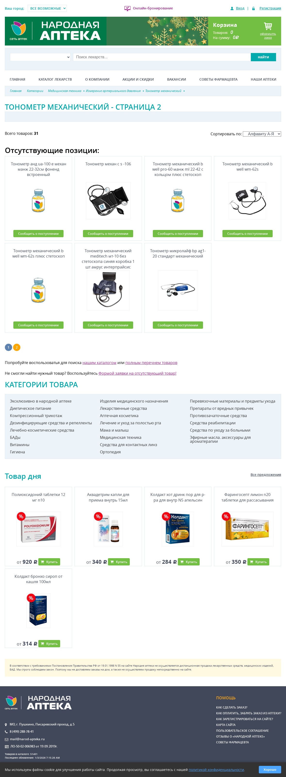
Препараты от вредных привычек (221, 408)
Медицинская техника (120, 437)
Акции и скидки (138, 79)
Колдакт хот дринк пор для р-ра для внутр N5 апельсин (177, 497)
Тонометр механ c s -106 (108, 164)
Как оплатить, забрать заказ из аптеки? (248, 713)
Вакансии (176, 79)
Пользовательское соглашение (242, 731)
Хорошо (270, 769)
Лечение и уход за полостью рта (130, 423)
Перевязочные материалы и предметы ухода (232, 401)
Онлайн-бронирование (153, 8)
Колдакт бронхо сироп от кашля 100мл (38, 579)
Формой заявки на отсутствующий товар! (137, 373)
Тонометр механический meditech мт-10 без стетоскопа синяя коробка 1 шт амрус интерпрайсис (108, 258)
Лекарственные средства (123, 408)
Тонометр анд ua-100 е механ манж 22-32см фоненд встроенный (38, 169)
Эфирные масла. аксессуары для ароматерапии (220, 439)
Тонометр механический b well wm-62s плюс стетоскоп (38, 253)
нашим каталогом (99, 362)
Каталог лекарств (55, 79)
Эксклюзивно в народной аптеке (41, 401)
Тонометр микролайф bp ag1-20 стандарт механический (178, 253)
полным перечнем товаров (151, 362)
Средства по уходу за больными (220, 430)
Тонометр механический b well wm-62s (247, 166)
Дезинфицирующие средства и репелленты (51, 423)
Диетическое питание (30, 408)
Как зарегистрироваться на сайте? (244, 719)
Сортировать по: (246, 134)
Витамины (19, 445)
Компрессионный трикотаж (36, 416)
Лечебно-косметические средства (42, 430)
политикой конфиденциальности (216, 769)
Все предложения (266, 474)
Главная (17, 79)
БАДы (15, 437)
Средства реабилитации (213, 423)
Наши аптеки (263, 79)
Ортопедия (110, 452)
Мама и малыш (114, 430)
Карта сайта (226, 725)
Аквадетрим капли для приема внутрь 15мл (108, 497)
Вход (240, 8)
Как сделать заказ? (231, 707)
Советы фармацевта (218, 79)
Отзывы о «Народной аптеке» (240, 736)
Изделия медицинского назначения (134, 401)
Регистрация (270, 8)
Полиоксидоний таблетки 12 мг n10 (38, 497)
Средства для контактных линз (128, 445)
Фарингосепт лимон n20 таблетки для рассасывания (247, 497)
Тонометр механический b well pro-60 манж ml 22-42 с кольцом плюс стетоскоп (177, 169)
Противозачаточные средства (218, 416)
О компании (97, 79)
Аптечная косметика (119, 416)
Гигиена (17, 452)
